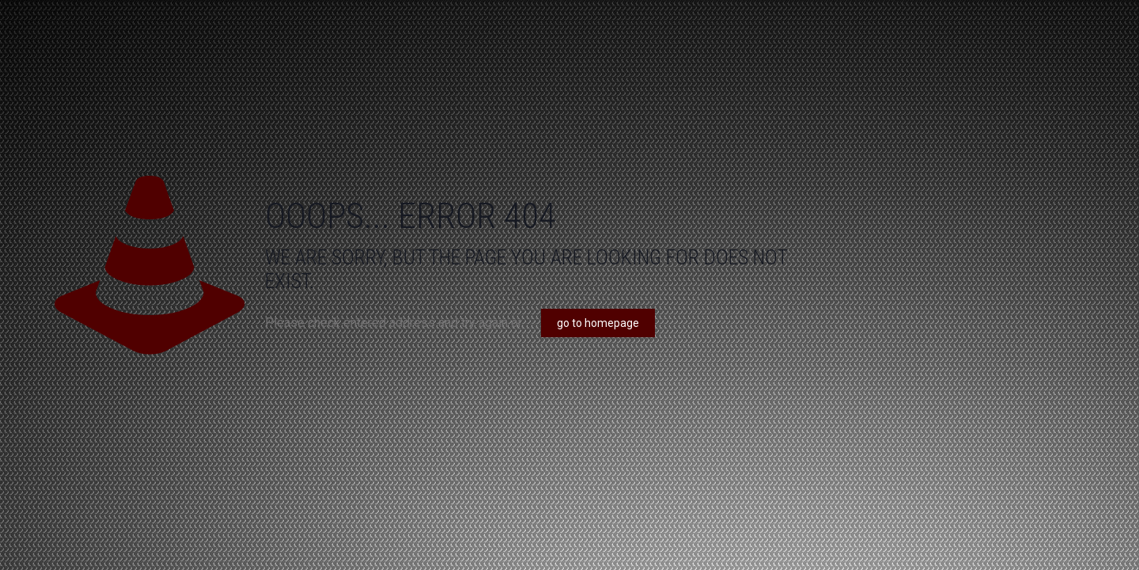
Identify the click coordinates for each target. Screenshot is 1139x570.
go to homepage (598, 323)
